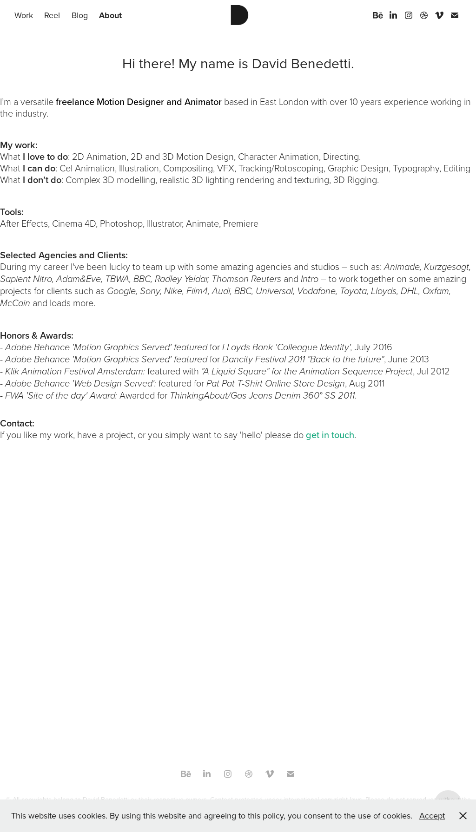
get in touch (330, 434)
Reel (52, 15)
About (110, 15)
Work (23, 15)
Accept (432, 815)
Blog (80, 15)
